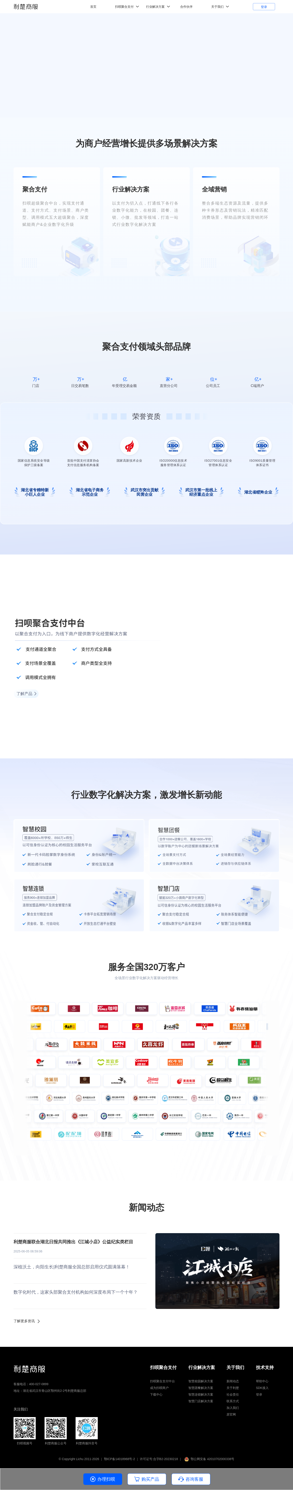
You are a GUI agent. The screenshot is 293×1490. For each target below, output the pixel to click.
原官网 (231, 1414)
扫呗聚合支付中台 (162, 1381)
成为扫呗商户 (159, 1388)
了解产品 (24, 694)
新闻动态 (233, 1381)
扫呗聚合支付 (124, 6)
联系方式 (233, 1401)
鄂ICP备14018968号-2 (119, 1459)
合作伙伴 (186, 6)
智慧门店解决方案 (200, 1401)
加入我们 (233, 1408)
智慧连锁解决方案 (200, 1394)
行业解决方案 (155, 6)
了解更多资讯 (24, 1321)
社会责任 (233, 1394)
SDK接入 (262, 1388)
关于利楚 (233, 1388)
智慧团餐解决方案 (200, 1388)
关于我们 (217, 6)
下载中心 (156, 1394)
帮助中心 (262, 1381)
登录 (264, 7)
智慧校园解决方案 (200, 1381)
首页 (93, 6)
